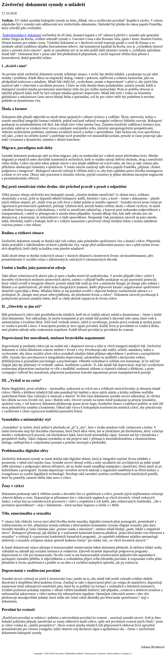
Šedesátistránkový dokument (22, 35)
